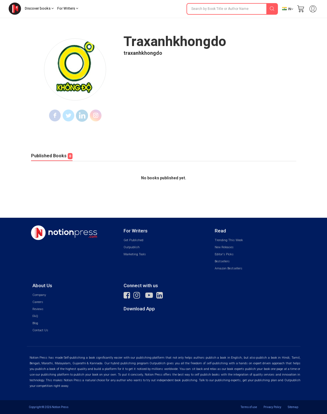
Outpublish (132, 247)
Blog (35, 323)
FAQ (35, 316)
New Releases (224, 247)
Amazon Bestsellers (228, 268)
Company (39, 295)
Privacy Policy (272, 407)
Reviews (37, 309)
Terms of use (249, 407)
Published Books (52, 155)
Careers (37, 302)
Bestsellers (222, 261)
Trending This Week (229, 240)
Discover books (39, 8)
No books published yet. (163, 178)
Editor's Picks (224, 254)
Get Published (133, 240)
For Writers (67, 8)
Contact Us (40, 330)
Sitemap (293, 407)
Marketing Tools (135, 254)
